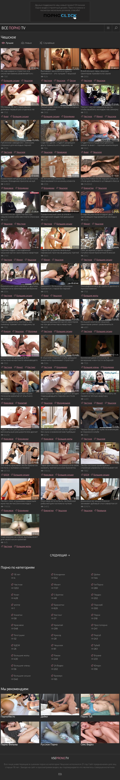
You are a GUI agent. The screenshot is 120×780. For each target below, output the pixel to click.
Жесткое (20, 224)
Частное (46, 81)
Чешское (27, 81)
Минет (98, 116)
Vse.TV (60, 758)
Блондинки (67, 116)
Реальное (100, 510)
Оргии (71, 81)
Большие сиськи (10, 81)
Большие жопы (89, 296)
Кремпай (21, 403)
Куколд (5, 331)
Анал (4, 116)
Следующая (60, 555)
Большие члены (90, 367)
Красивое (7, 188)
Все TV (13, 28)
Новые (26, 43)
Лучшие (7, 43)
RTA (60, 774)
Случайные (46, 43)
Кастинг (29, 367)
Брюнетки (87, 188)
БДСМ (5, 475)
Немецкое (60, 152)
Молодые (31, 331)
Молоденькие (62, 403)
